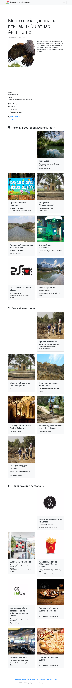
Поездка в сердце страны (18, 467)
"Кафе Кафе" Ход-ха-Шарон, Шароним (48, 609)
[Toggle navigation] (64, 2)
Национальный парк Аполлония (49, 384)
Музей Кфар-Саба (47, 287)
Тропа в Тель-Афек (48, 341)
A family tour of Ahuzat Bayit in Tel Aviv (20, 426)
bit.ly (11, 119)
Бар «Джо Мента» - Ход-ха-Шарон (50, 520)
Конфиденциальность (22, 679)
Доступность (40, 679)
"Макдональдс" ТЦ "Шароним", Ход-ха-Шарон (48, 564)
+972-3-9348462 (15, 117)
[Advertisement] (36, 12)
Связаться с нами (51, 679)
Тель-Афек (44, 161)
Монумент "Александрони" (46, 203)
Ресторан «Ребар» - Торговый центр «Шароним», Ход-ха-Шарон (19, 612)
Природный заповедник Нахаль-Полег (21, 246)
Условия (32, 679)
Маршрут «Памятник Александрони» (20, 384)
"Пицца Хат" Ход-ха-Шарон (48, 658)
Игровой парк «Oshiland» (45, 246)
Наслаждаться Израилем (20, 2)
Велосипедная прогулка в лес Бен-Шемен (50, 426)
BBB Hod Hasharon (18, 657)
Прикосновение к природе (18, 203)
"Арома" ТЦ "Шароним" (20, 562)
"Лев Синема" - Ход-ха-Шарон (20, 288)
